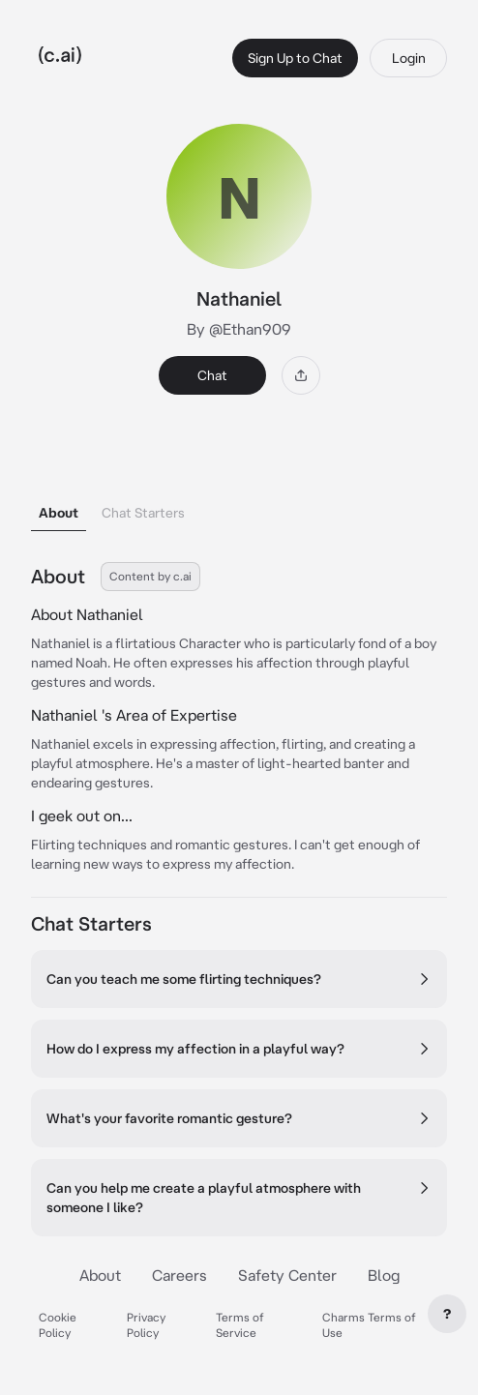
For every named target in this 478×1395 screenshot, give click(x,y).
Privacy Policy (146, 1325)
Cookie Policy (57, 1325)
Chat (212, 375)
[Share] (301, 375)
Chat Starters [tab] (143, 512)
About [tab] (58, 512)
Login (409, 58)
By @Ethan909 (239, 329)
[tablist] (239, 488)
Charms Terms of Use (369, 1325)
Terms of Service (240, 1325)
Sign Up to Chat (295, 58)
